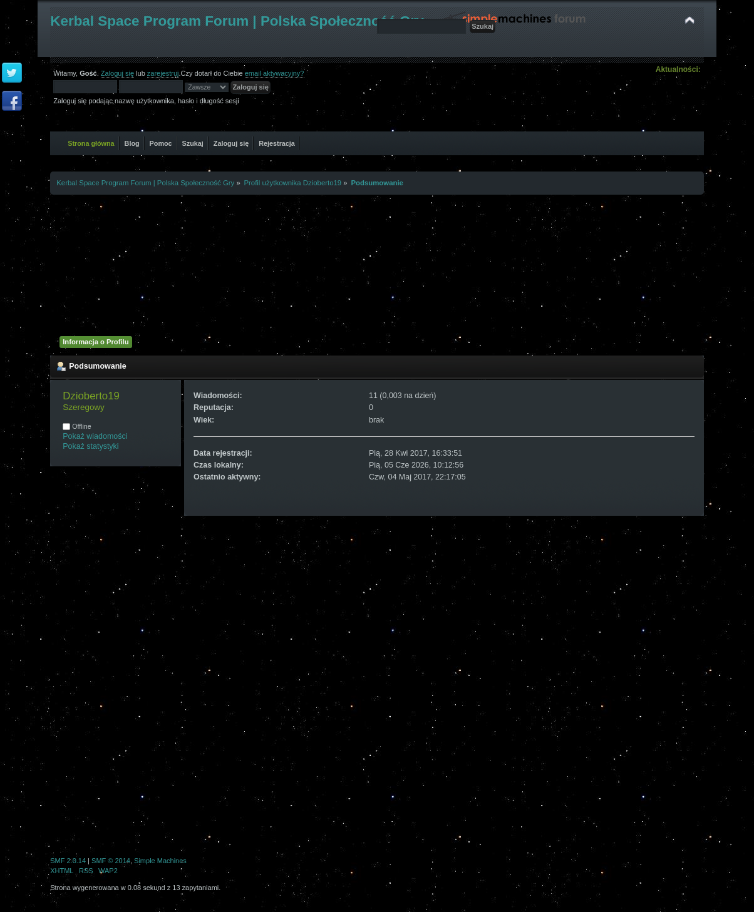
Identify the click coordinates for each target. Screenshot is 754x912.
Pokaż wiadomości (95, 436)
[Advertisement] (377, 263)
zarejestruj (163, 73)
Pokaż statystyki (90, 446)
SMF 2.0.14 (68, 860)
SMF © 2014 (110, 860)
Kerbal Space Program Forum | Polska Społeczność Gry (237, 21)
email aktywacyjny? (274, 73)
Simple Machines (160, 860)
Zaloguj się (117, 73)
